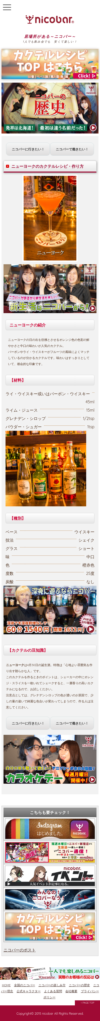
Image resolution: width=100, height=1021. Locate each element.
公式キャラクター (29, 991)
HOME (6, 985)
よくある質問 (53, 991)
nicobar (47, 1013)
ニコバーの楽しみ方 (52, 985)
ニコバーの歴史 (79, 985)
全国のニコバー (24, 985)
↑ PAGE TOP (87, 1002)
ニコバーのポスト (20, 949)
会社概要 (71, 991)
